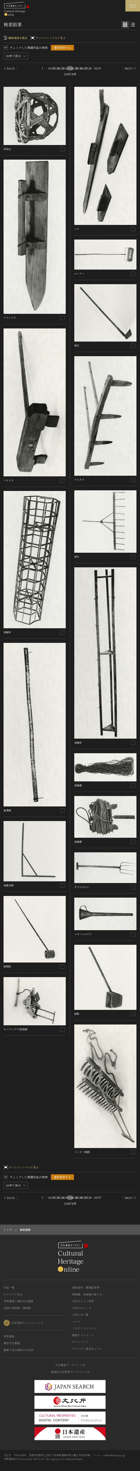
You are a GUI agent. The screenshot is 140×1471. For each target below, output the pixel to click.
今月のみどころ (81, 1308)
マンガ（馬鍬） (83, 1152)
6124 (70, 68)
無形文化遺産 (12, 1343)
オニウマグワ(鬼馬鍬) (16, 1029)
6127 (84, 68)
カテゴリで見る (13, 1294)
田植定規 (9, 885)
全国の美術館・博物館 (17, 1308)
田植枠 (7, 632)
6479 (97, 68)
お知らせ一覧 (80, 1315)
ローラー (80, 273)
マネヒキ (9, 480)
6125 (74, 68)
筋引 (76, 345)
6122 (61, 68)
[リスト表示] (132, 24)
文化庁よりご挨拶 (83, 1301)
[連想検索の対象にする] (62, 149)
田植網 (78, 785)
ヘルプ (76, 1321)
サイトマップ (80, 1342)
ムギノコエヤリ (83, 934)
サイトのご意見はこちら (87, 1349)
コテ (76, 229)
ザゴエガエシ (81, 887)
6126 (79, 68)
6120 (51, 68)
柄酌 (76, 1014)
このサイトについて (84, 1328)
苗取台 (7, 149)
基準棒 (7, 810)
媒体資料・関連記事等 (85, 1287)
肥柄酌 (7, 966)
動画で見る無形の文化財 (18, 1350)
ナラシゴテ (10, 317)
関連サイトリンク (83, 1335)
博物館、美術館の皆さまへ (88, 1294)
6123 (65, 68)
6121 (56, 68)
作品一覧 (9, 1287)
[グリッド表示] (125, 24)
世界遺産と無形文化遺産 (18, 1301)
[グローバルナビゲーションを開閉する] (132, 5)
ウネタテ (79, 479)
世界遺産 (9, 1336)
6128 (88, 68)
